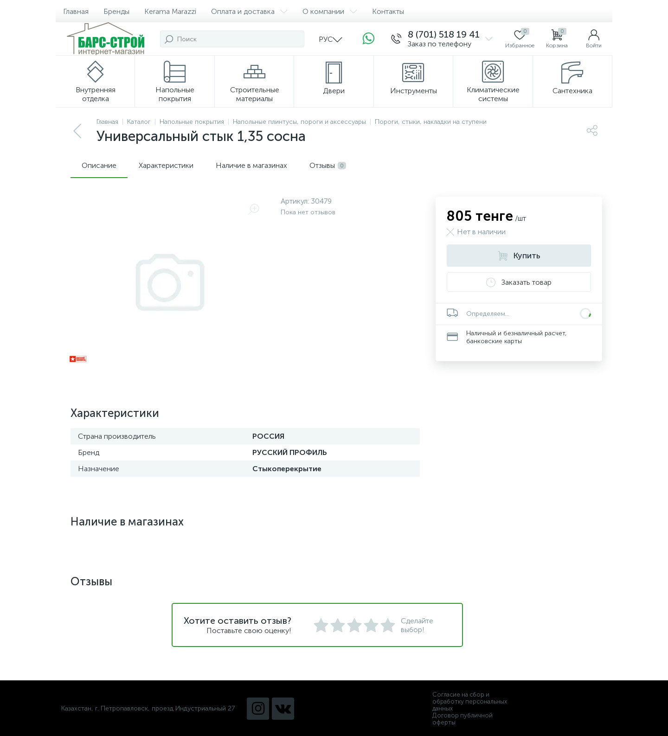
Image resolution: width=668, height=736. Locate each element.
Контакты (388, 11)
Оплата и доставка (249, 11)
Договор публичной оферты (462, 719)
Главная (76, 11)
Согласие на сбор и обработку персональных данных (469, 701)
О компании (329, 11)
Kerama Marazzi (170, 11)
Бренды (116, 11)
